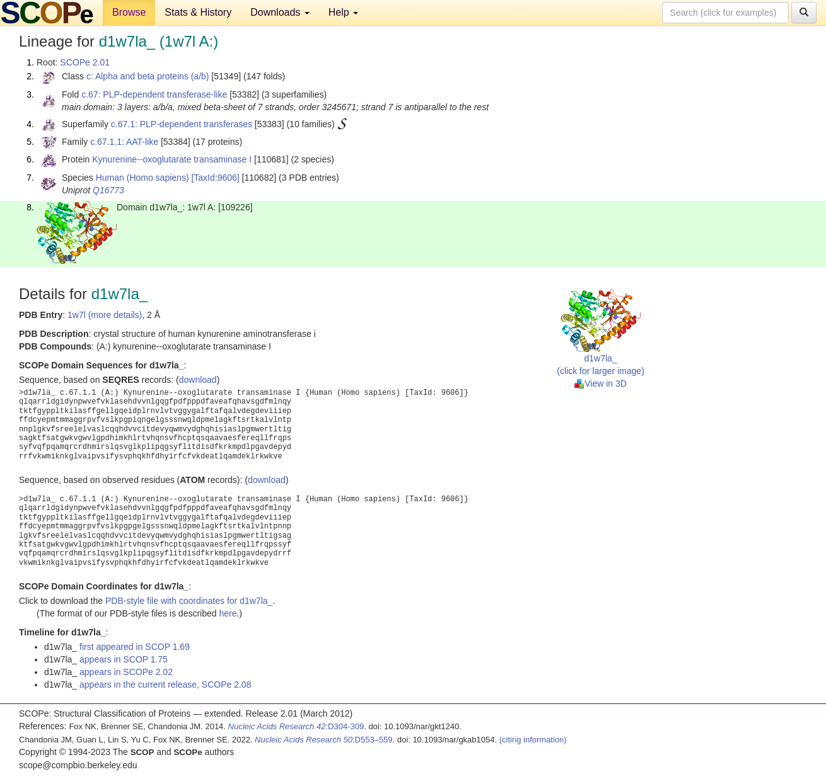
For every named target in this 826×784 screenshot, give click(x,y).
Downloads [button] (280, 12)
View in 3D (600, 383)
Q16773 (108, 190)
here (227, 613)
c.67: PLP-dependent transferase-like (154, 94)
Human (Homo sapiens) (142, 178)
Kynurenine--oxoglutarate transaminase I (172, 159)
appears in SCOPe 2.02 (126, 672)
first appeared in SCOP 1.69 (134, 647)
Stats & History (198, 12)
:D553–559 (324, 739)
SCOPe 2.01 (85, 62)
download (198, 380)
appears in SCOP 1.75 (123, 659)
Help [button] (343, 12)
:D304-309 (296, 726)
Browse (129, 12)
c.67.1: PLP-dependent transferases (181, 124)
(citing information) (533, 739)
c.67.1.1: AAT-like (124, 142)
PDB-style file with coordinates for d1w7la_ (188, 601)
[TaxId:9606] (215, 178)
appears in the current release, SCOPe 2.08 (165, 684)
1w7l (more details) (104, 315)
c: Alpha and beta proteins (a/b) (147, 76)
